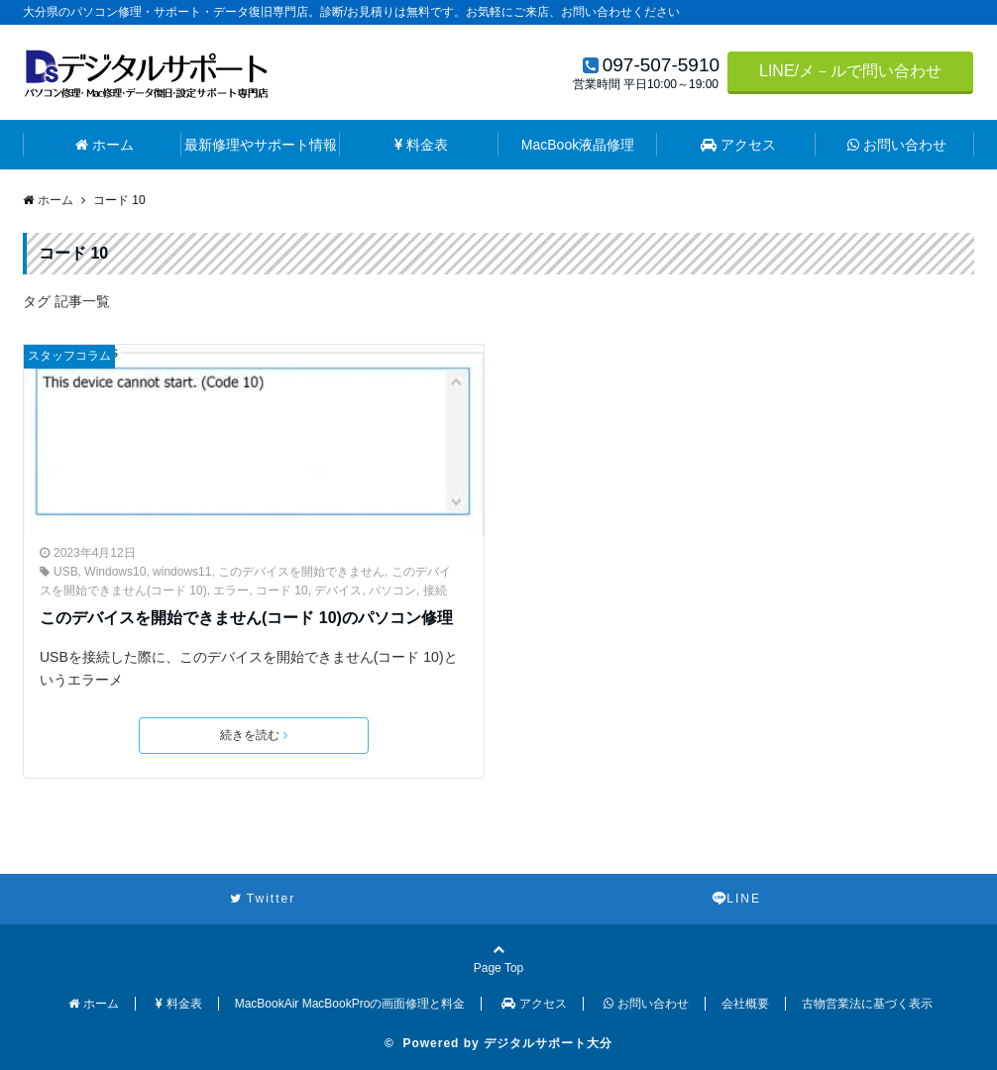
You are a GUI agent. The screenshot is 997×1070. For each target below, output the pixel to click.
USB (66, 572)
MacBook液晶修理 (577, 145)
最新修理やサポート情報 (260, 145)
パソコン (392, 590)
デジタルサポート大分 (548, 1043)
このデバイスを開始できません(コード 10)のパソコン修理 (246, 617)
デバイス (338, 590)
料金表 (421, 145)
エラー (231, 590)
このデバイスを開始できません (301, 572)
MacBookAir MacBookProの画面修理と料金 (350, 1004)
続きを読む (253, 735)
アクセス (738, 145)
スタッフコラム (69, 356)
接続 (435, 590)
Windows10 (115, 572)
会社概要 (745, 1004)
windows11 (182, 572)
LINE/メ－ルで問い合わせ (850, 70)
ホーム (104, 145)
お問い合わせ (896, 145)
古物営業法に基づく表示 (867, 1004)
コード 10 (282, 590)
